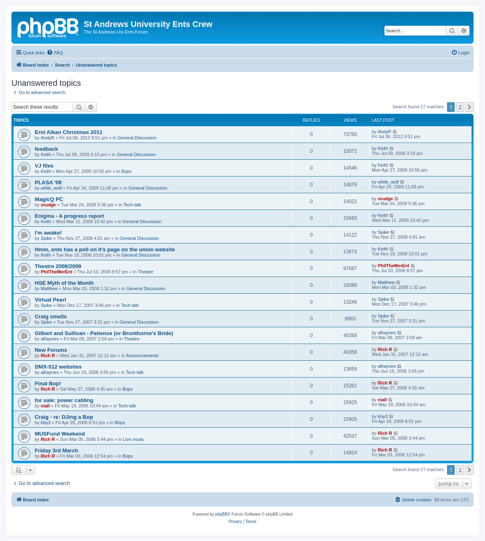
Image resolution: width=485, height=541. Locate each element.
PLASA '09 (48, 182)
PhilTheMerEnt (56, 271)
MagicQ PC (49, 199)
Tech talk (132, 204)
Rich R (48, 355)
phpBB (221, 514)
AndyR (47, 137)
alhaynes (50, 338)
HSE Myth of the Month (64, 283)
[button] (469, 107)
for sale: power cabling (64, 400)
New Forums (51, 350)
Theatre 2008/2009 (58, 266)
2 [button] (460, 107)
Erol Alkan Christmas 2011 (69, 132)
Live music (133, 439)
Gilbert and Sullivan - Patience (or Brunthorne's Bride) (104, 333)
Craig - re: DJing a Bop (64, 417)
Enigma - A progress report (69, 216)
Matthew (49, 288)
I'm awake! (48, 233)
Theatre (145, 271)
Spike (46, 238)
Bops (126, 171)
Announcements (142, 355)
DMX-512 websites (58, 367)
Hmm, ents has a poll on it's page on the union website (105, 249)
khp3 (46, 422)
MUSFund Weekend (60, 434)
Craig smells (51, 316)
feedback (46, 149)
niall (45, 405)
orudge (48, 204)
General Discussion (136, 137)
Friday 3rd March (56, 450)
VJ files (44, 166)
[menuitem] (55, 53)
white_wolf (51, 188)
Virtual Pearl (50, 300)
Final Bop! (48, 383)
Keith (46, 154)
